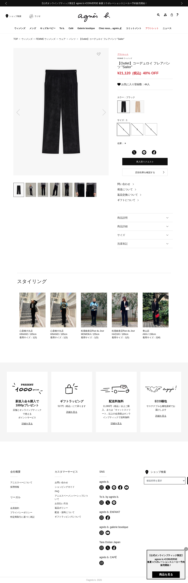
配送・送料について (65, 512)
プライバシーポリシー (21, 512)
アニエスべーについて (21, 482)
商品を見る (166, 574)
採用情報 (14, 487)
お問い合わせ (61, 482)
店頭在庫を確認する (150, 172)
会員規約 (14, 508)
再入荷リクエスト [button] (145, 161)
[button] (158, 15)
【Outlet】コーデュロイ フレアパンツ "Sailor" (101, 39)
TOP (15, 39)
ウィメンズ (26, 39)
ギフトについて (128, 200)
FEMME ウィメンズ (46, 39)
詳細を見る (27, 423)
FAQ (57, 491)
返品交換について (129, 194)
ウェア (62, 39)
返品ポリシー (61, 508)
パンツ (72, 39)
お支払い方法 (61, 503)
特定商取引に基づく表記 (22, 517)
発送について (126, 189)
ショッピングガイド (65, 487)
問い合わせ (125, 184)
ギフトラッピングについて (68, 516)
